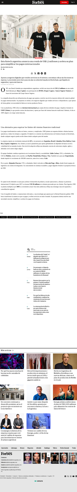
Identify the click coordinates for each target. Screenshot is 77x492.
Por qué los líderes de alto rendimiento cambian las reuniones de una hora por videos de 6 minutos (41, 298)
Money (22, 448)
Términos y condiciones (41, 476)
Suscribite (64, 2)
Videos (55, 448)
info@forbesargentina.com (11, 462)
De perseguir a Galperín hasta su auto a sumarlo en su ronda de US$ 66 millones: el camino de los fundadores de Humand (41, 271)
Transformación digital (63, 217)
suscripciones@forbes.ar (13, 467)
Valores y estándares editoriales (26, 476)
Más (40, 249)
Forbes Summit (64, 448)
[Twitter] (68, 476)
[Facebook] (65, 476)
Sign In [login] (73, 2)
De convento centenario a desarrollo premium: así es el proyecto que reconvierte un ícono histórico (11, 405)
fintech (3, 217)
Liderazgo (14, 448)
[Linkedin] (76, 476)
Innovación (12, 217)
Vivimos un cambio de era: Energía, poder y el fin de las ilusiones (37, 433)
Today (74, 448)
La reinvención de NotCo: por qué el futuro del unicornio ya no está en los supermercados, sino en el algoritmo (41, 310)
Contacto (15, 476)
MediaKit (2, 476)
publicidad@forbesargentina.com (13, 460)
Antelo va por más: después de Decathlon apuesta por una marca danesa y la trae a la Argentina (37, 405)
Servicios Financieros (30, 217)
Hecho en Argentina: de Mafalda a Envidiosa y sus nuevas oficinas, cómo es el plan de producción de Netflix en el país (65, 375)
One (19, 217)
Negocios (30, 448)
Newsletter (8, 476)
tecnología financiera (46, 217)
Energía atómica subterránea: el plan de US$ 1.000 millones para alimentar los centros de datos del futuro (65, 405)
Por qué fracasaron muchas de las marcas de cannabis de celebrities (12, 373)
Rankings (47, 448)
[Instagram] (70, 476)
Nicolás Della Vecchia (7, 67)
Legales (50, 476)
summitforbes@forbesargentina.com (13, 464)
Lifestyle (38, 448)
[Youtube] (73, 476)
